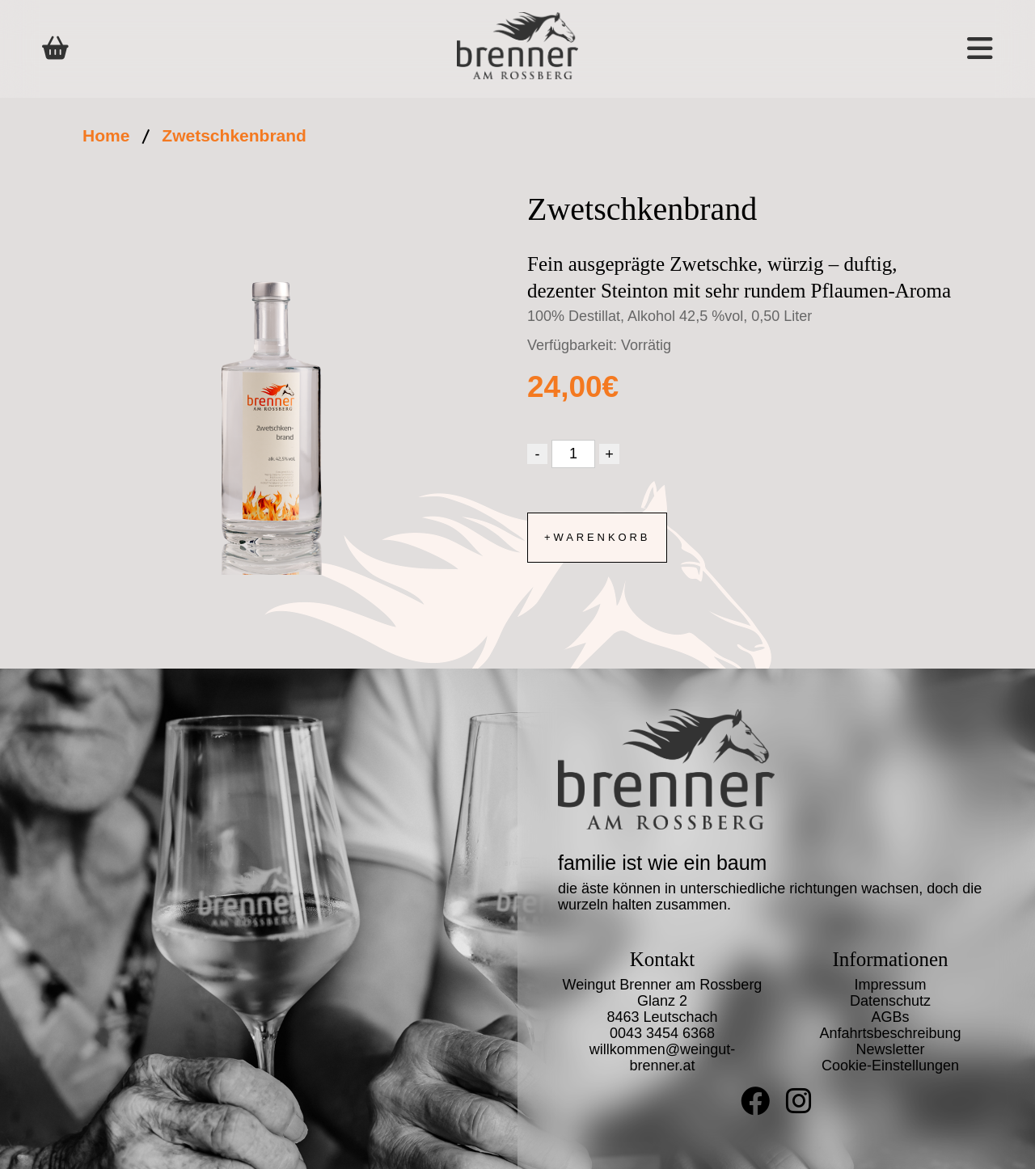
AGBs (890, 1017)
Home (105, 135)
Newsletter (889, 1049)
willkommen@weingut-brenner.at (662, 1057)
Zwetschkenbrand (234, 135)
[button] (897, 49)
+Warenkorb (597, 537)
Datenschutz (890, 1001)
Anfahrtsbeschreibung (890, 1033)
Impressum (890, 985)
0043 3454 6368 (662, 1033)
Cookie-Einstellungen (890, 1065)
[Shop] (55, 48)
